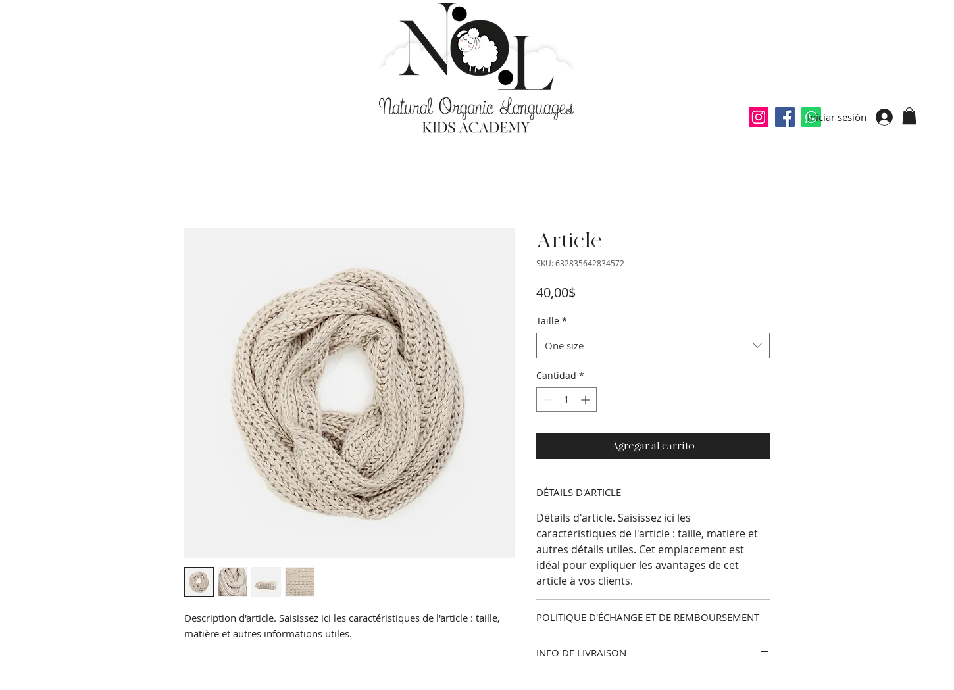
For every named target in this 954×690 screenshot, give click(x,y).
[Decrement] (546, 399)
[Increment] (586, 399)
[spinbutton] (566, 399)
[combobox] (653, 345)
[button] (909, 115)
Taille (551, 320)
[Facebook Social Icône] (785, 117)
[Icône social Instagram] (758, 117)
